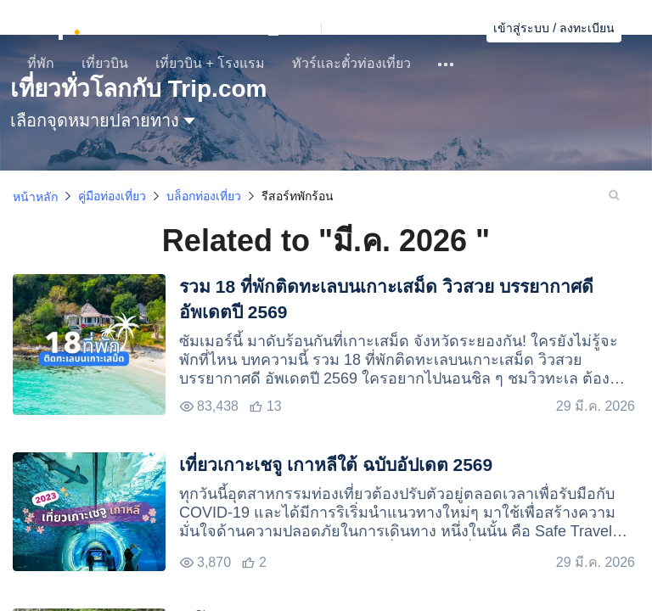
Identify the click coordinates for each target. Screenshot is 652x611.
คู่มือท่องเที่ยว (112, 196)
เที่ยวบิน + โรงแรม (210, 63)
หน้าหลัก (35, 197)
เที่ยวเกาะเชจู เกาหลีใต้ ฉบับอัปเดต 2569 (335, 464)
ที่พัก (40, 63)
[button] (325, 28)
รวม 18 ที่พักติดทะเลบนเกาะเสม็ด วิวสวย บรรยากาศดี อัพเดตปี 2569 (386, 299)
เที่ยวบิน (105, 63)
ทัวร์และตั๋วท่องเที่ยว (351, 63)
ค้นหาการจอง (438, 28)
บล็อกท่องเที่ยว (203, 196)
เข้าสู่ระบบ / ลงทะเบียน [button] (554, 28)
